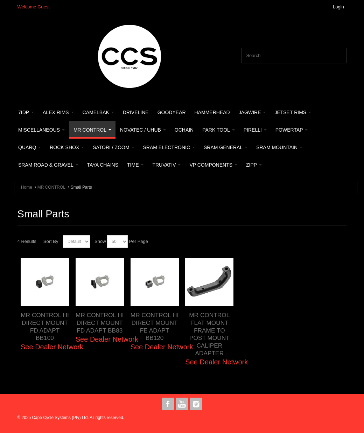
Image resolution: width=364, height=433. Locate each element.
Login (338, 6)
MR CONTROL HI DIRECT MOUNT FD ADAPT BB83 (100, 323)
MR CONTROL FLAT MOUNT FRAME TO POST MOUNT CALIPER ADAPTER (209, 334)
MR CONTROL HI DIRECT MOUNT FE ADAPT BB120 (155, 326)
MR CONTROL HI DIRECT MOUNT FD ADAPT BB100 (45, 326)
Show (100, 241)
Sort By (50, 241)
